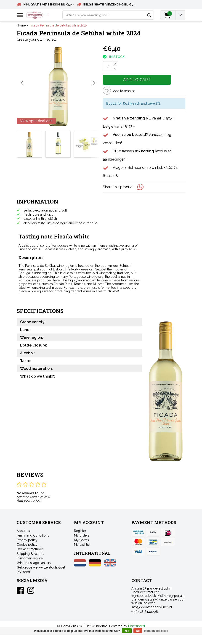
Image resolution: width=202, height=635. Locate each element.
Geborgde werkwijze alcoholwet (41, 567)
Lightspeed (136, 626)
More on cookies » (156, 630)
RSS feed (23, 572)
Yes (126, 630)
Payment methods (30, 549)
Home (21, 25)
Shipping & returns (30, 554)
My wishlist (82, 544)
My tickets (81, 540)
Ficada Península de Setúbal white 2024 (58, 25)
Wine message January (34, 563)
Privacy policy (27, 540)
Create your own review (36, 39)
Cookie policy (27, 544)
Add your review (29, 500)
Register (80, 531)
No (138, 630)
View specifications (36, 121)
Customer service (30, 558)
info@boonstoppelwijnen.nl (151, 607)
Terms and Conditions (33, 535)
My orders (81, 535)
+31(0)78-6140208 (144, 612)
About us (23, 531)
